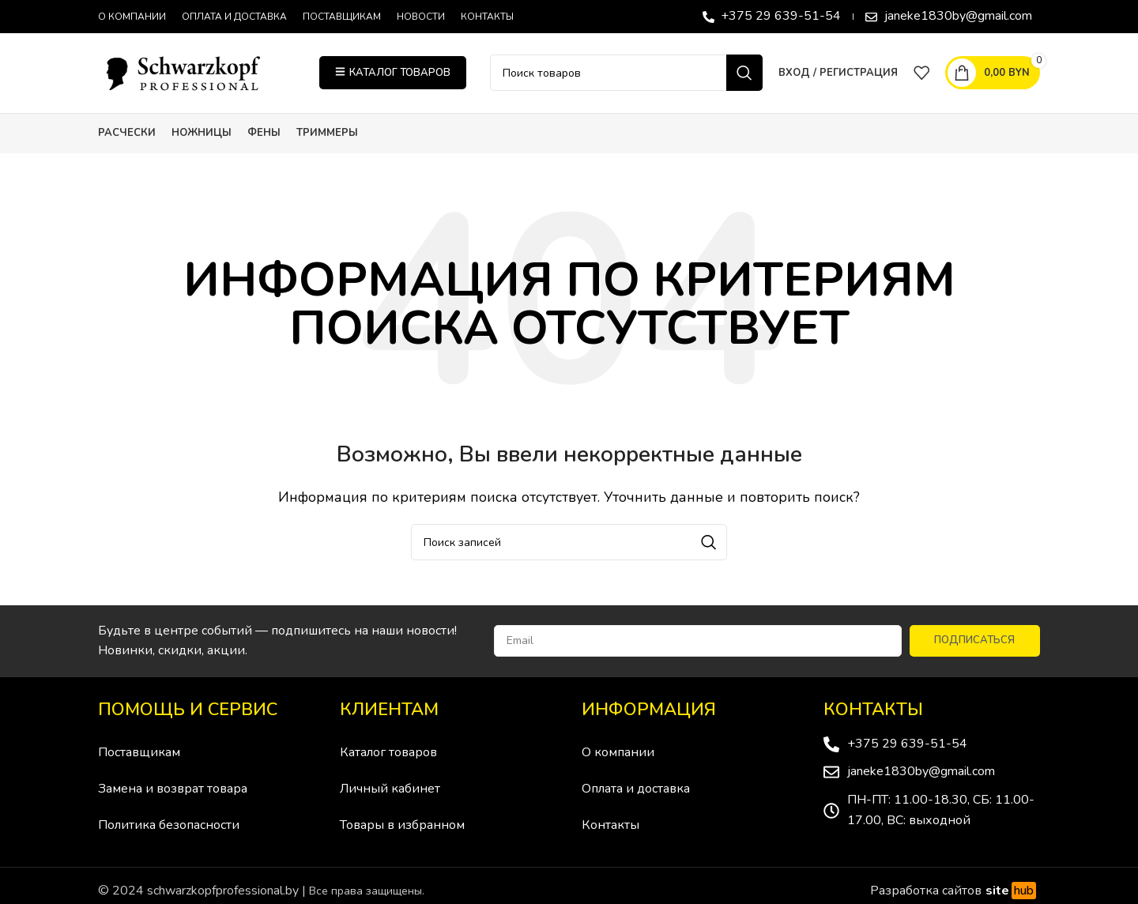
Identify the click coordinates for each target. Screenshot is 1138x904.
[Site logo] (197, 73)
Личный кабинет (390, 791)
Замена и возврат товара (172, 791)
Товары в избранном (402, 827)
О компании (618, 754)
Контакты (610, 827)
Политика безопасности (168, 827)
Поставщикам (139, 754)
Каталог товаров (388, 754)
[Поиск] (626, 74)
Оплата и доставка (636, 791)
